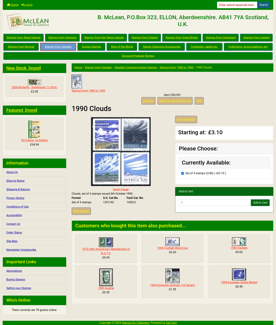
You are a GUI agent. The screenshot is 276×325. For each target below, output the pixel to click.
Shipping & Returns (18, 189)
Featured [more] (21, 110)
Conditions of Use (17, 206)
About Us (12, 172)
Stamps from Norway (21, 46)
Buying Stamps (15, 279)
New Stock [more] (23, 68)
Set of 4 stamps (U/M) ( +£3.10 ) (205, 173)
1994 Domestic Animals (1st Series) (172, 285)
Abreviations (14, 271)
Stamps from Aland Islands (23, 37)
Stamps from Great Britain (181, 37)
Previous (148, 100)
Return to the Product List (175, 100)
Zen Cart (171, 322)
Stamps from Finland (144, 37)
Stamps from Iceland (256, 37)
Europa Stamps (91, 46)
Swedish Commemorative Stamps (135, 67)
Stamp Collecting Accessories (161, 46)
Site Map (11, 241)
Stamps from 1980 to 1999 (176, 67)
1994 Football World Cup (172, 248)
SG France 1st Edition (34, 131)
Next (199, 100)
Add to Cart (260, 202)
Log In (27, 5)
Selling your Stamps (18, 288)
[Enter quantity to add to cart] (215, 202)
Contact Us (13, 224)
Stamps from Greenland (221, 37)
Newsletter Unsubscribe (21, 249)
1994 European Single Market (239, 282)
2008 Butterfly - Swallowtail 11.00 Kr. (34, 84)
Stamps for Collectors (135, 322)
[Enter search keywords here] (237, 5)
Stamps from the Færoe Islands (104, 37)
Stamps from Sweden (58, 46)
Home (12, 5)
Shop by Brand (15, 180)
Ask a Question (186, 119)
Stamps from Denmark (62, 37)
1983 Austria (106, 288)
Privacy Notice (15, 198)
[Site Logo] (47, 21)
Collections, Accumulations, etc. (248, 46)
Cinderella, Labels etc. (204, 46)
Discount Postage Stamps (138, 56)
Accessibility (14, 215)
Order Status (14, 232)
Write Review (81, 211)
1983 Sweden (239, 248)
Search (263, 5)
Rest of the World (122, 46)
